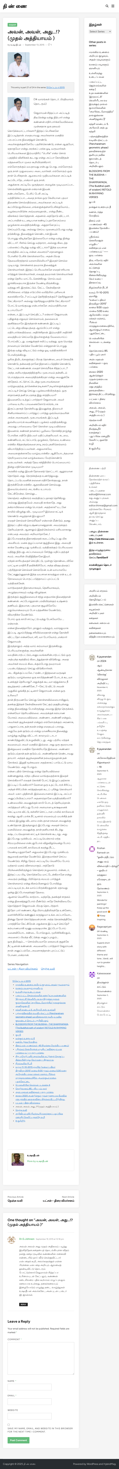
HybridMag (110, 1463)
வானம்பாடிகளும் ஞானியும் (29, 988)
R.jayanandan (104, 656)
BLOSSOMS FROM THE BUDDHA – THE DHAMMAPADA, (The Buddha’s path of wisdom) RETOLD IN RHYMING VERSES (42, 1028)
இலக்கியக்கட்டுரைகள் (101, 604)
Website (13, 1410)
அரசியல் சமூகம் (98, 590)
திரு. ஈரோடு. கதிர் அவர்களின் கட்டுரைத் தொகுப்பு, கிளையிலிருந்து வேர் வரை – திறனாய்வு (98, 271)
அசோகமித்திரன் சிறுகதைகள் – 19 (106, 762)
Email (12, 1395)
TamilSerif (102, 557)
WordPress (92, 1463)
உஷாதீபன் (16, 45)
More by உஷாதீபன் (37, 1161)
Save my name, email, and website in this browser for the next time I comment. (40, 1430)
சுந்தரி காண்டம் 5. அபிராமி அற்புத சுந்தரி (35, 1010)
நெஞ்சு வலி (48, 968)
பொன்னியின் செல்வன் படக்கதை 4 (32, 1085)
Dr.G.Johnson (26, 1238)
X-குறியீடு (20, 1121)
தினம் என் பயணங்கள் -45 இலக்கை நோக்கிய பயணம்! (42, 1045)
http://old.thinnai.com (101, 538)
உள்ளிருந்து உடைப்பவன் (28, 992)
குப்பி (18, 1035)
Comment (15, 1339)
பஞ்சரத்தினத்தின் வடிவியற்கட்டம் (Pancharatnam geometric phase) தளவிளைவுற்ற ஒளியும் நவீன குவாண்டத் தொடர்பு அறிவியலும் (39, 1017)
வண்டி (104, 931)
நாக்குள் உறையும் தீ (25, 1038)
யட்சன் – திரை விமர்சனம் (23, 968)
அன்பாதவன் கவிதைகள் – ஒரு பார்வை (34, 1092)
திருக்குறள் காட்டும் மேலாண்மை (104, 987)
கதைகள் (12, 25)
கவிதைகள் (95, 628)
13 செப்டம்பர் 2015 (55, 87)
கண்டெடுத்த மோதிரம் (26, 1042)
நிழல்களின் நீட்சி (23, 1063)
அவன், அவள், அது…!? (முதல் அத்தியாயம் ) (97, 411)
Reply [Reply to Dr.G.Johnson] (23, 1304)
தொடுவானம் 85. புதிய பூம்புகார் (31, 1088)
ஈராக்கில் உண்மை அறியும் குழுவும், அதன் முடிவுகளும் (42, 984)
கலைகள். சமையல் (99, 623)
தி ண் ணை (15, 6)
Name (12, 1381)
